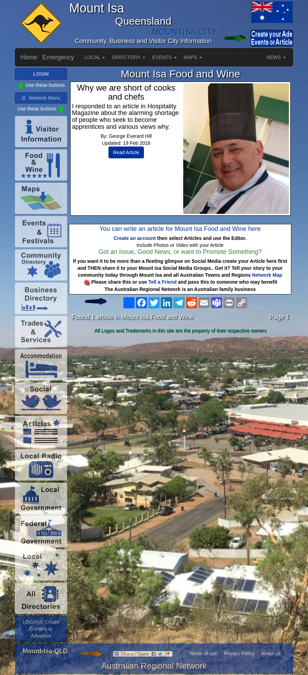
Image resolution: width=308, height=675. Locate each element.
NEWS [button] (276, 57)
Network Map (267, 275)
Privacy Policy (239, 653)
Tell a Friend (162, 282)
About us (270, 653)
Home (29, 57)
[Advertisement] (180, 391)
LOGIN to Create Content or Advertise (41, 629)
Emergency (58, 57)
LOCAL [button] (94, 57)
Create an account (135, 238)
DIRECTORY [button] (128, 57)
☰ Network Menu (41, 98)
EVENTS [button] (164, 57)
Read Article (126, 152)
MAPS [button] (193, 57)
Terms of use (203, 653)
